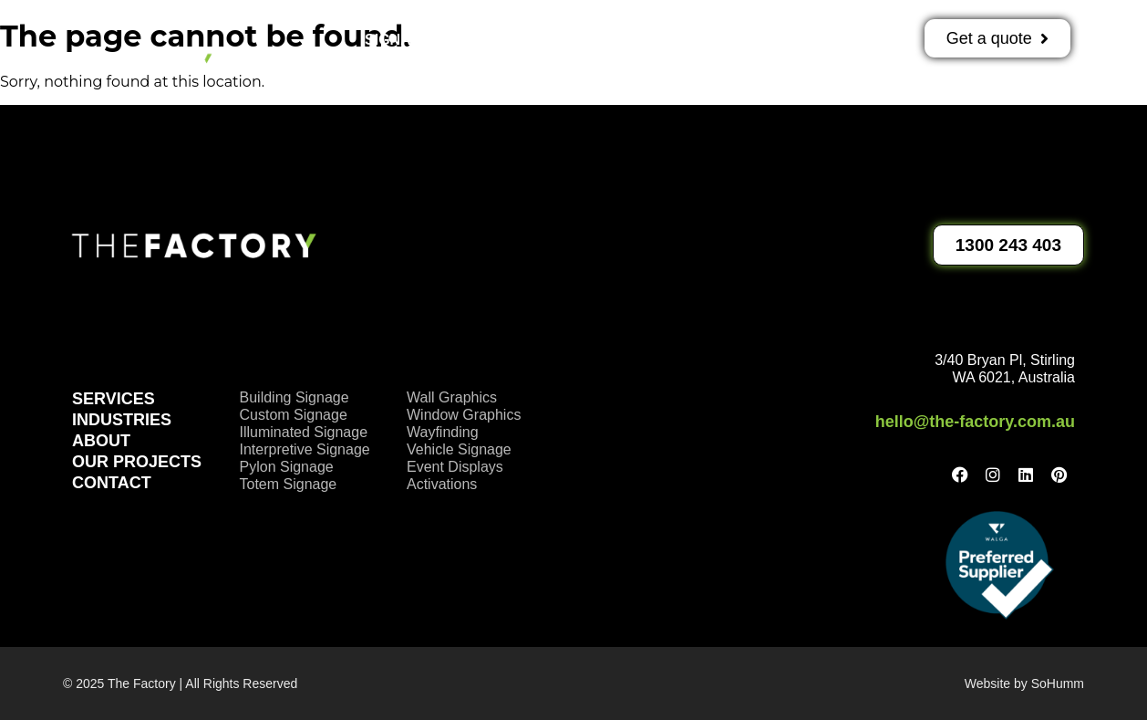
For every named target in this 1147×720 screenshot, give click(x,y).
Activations (544, 40)
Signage (407, 40)
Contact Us (585, 81)
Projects (677, 39)
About (779, 39)
